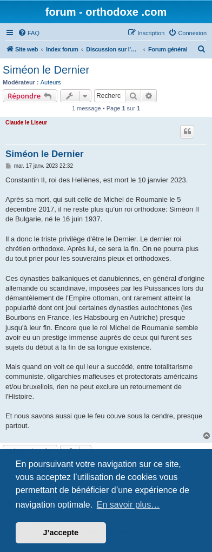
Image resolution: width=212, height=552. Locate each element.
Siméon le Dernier (46, 70)
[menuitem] (28, 33)
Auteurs (51, 82)
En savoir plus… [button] (128, 504)
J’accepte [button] (61, 532)
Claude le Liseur (26, 123)
